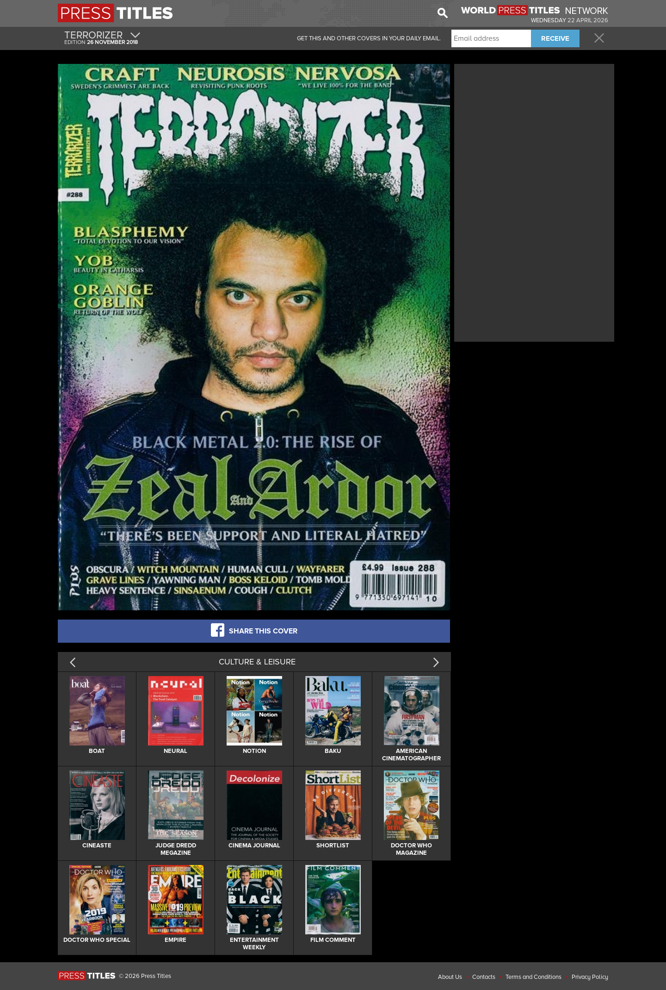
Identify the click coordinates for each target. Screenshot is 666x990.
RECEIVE (555, 38)
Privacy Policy (590, 977)
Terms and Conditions (533, 977)
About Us (450, 977)
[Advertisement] (534, 131)
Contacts (483, 977)
